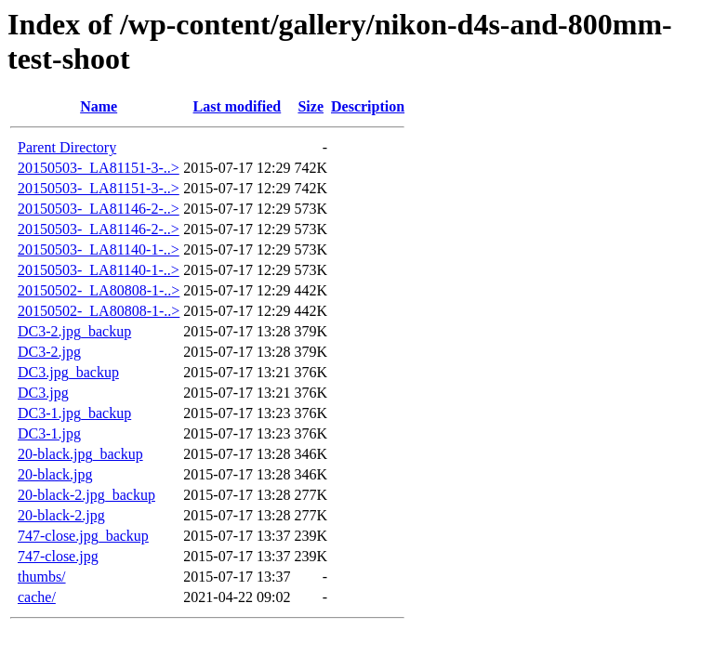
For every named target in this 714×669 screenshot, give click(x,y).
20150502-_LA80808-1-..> (98, 290)
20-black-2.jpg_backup (86, 495)
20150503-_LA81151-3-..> (98, 168)
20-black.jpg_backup (80, 454)
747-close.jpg (58, 556)
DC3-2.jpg (49, 352)
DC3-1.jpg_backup (74, 413)
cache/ (37, 597)
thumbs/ (42, 576)
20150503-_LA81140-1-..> (98, 249)
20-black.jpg (55, 474)
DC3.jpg (43, 392)
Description (367, 106)
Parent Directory (67, 147)
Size (311, 106)
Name (98, 106)
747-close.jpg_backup (83, 536)
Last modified (237, 106)
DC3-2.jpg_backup (74, 331)
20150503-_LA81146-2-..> (98, 208)
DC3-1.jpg (49, 433)
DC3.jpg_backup (68, 372)
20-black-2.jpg (61, 515)
